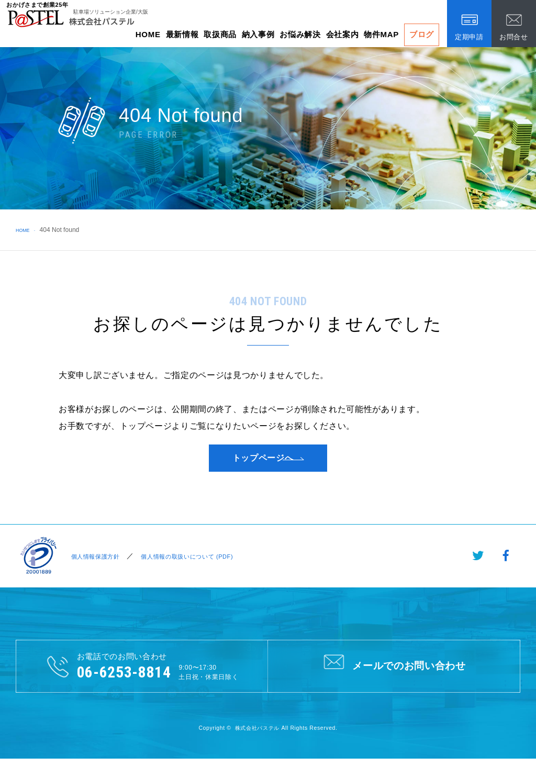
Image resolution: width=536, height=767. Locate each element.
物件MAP (381, 34)
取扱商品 (220, 34)
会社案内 (342, 34)
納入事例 (258, 34)
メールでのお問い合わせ (394, 673)
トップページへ (262, 461)
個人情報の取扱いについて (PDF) (194, 563)
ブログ (421, 34)
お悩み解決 (300, 34)
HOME (148, 34)
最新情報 (182, 34)
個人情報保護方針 (93, 563)
